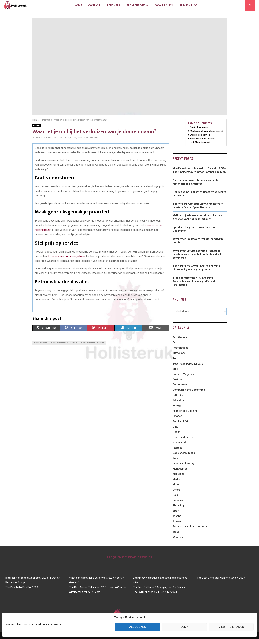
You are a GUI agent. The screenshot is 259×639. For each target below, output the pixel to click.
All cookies (137, 627)
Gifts (175, 426)
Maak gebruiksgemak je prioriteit (206, 131)
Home (78, 5)
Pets (175, 494)
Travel (176, 531)
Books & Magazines (184, 374)
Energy (177, 405)
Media (176, 479)
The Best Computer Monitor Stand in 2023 (221, 577)
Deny (184, 627)
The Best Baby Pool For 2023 (21, 587)
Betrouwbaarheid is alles (202, 138)
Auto (175, 358)
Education (179, 400)
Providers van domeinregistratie (66, 256)
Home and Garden (183, 437)
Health (176, 431)
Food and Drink (182, 421)
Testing (177, 516)
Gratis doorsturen (199, 127)
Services (178, 500)
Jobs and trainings (184, 453)
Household (179, 442)
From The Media (137, 5)
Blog (175, 368)
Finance (177, 416)
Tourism (178, 521)
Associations (180, 347)
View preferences (231, 627)
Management (180, 468)
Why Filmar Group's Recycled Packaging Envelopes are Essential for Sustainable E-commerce (198, 254)
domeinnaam (40, 343)
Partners (113, 5)
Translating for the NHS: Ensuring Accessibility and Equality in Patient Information (194, 281)
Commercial (180, 384)
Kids (175, 458)
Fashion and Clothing (185, 410)
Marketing (179, 473)
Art (174, 342)
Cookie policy (163, 5)
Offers (176, 489)
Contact (94, 5)
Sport (176, 510)
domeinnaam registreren (64, 343)
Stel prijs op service (200, 134)
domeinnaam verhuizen (92, 343)
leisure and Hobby (183, 463)
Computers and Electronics (189, 389)
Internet (36, 125)
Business (178, 379)
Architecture (180, 337)
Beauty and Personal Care (188, 363)
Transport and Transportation (190, 526)
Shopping (178, 505)
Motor (176, 484)
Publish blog (188, 5)
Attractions (179, 353)
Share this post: (202, 142)
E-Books (178, 395)
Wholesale (179, 537)
